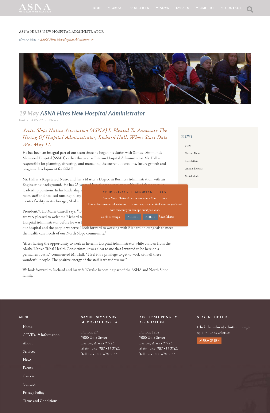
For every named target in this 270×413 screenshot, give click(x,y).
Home (23, 39)
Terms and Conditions (40, 400)
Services (29, 351)
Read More (166, 217)
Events (28, 368)
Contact (29, 384)
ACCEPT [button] (133, 217)
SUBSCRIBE (209, 340)
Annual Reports (193, 168)
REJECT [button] (150, 217)
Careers (28, 376)
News (33, 39)
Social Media (192, 176)
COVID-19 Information (41, 335)
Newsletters (191, 161)
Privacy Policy (34, 392)
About (28, 343)
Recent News (192, 153)
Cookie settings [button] (110, 217)
